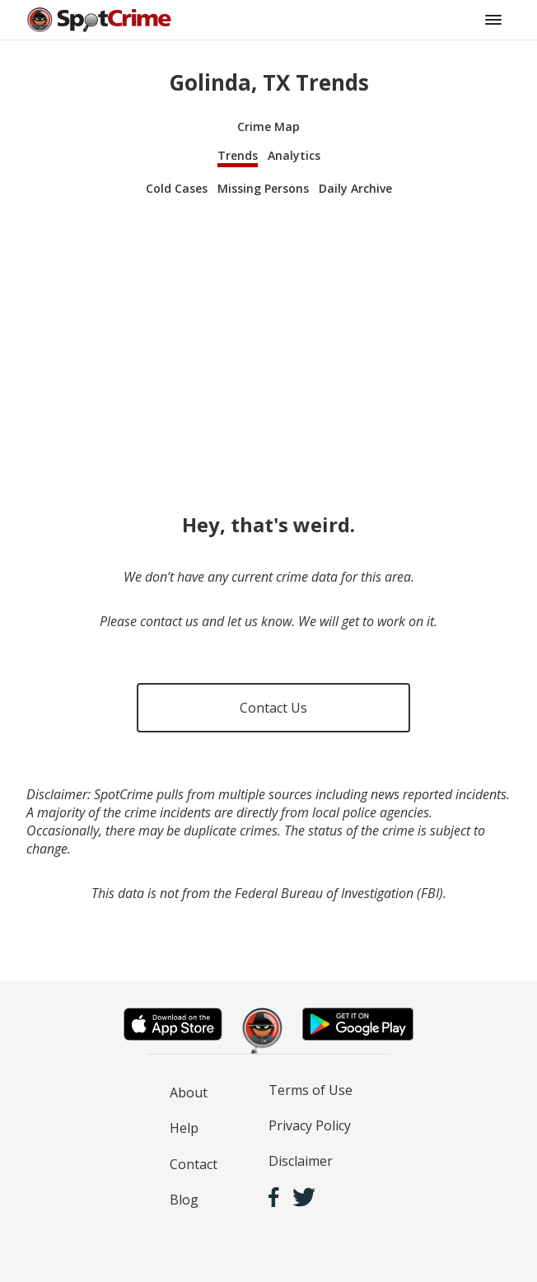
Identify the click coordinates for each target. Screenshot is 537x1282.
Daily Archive (355, 188)
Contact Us (273, 708)
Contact (193, 1164)
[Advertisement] (268, 339)
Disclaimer (300, 1161)
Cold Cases (177, 188)
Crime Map (268, 126)
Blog (184, 1200)
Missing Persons (263, 188)
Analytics (294, 155)
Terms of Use (310, 1090)
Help (184, 1128)
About (189, 1092)
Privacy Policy (309, 1125)
